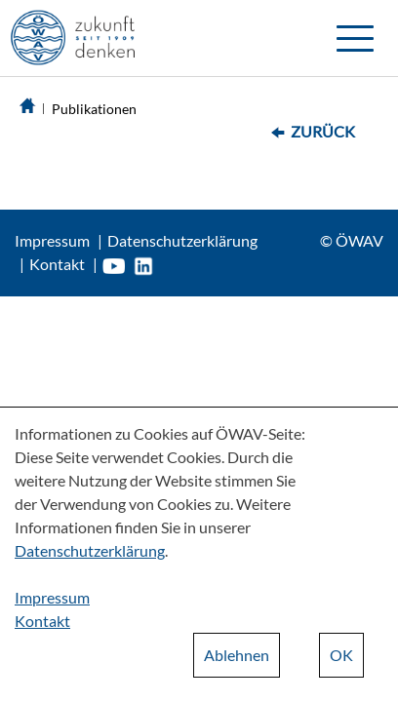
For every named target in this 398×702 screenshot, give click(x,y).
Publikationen (94, 108)
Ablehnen (236, 654)
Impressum (52, 240)
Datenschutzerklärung (182, 240)
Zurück (323, 131)
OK (341, 654)
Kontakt (57, 263)
